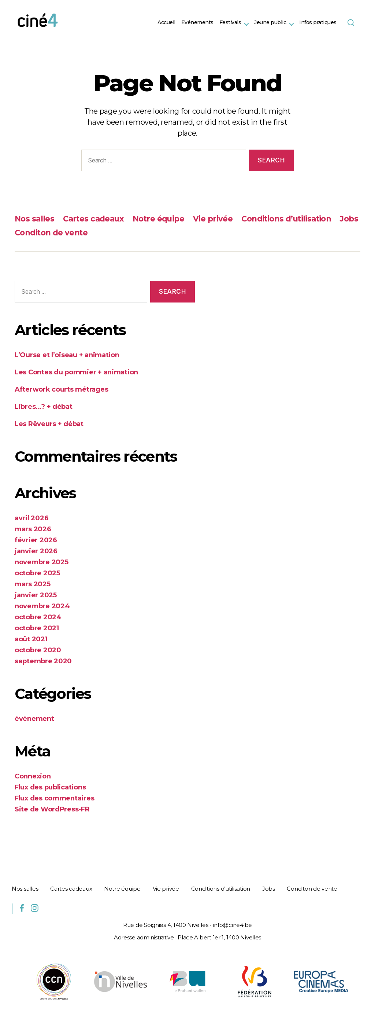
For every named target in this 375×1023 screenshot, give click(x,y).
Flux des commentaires (54, 798)
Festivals (230, 22)
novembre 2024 (42, 606)
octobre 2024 (38, 617)
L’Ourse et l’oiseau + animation (67, 355)
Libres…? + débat (44, 407)
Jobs (349, 218)
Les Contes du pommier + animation (76, 372)
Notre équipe (158, 218)
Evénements (197, 22)
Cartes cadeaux (93, 218)
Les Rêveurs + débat (49, 424)
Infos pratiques (318, 22)
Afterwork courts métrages (61, 389)
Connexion (33, 776)
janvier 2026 (36, 551)
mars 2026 (33, 529)
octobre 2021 (37, 628)
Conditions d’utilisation (286, 218)
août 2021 (31, 639)
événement (34, 719)
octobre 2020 (38, 650)
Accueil (166, 22)
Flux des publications (50, 787)
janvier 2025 (36, 595)
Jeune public (270, 22)
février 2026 (36, 540)
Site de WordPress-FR (52, 809)
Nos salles (34, 218)
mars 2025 (33, 584)
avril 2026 (31, 518)
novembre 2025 (41, 562)
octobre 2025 (37, 573)
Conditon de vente (51, 232)
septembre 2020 (43, 661)
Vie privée (213, 218)
